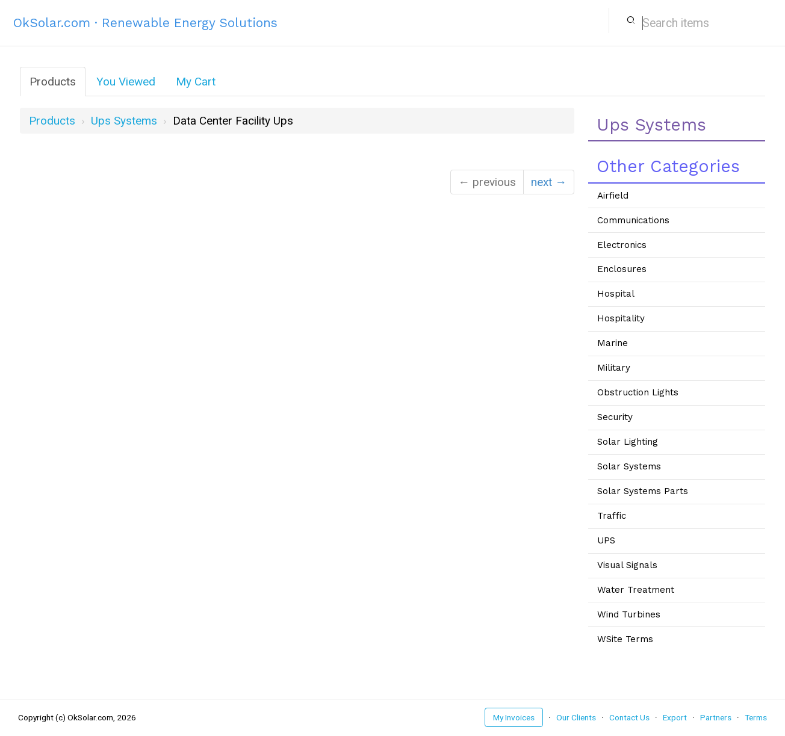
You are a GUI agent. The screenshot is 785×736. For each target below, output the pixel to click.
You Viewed (125, 81)
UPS (606, 540)
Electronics (622, 245)
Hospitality (621, 318)
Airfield (612, 195)
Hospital (616, 293)
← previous (487, 182)
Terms (756, 717)
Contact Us (629, 717)
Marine (612, 343)
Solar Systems (629, 466)
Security (615, 417)
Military (613, 367)
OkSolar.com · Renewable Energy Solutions (145, 22)
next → (548, 182)
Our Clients (576, 717)
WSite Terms (625, 639)
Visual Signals (627, 565)
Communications (633, 220)
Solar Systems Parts (642, 491)
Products (52, 81)
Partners (715, 717)
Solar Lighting (627, 441)
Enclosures (622, 269)
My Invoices (514, 717)
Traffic (611, 515)
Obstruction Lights (637, 392)
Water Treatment (635, 589)
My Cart (196, 81)
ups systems (124, 121)
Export (675, 717)
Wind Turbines (628, 614)
